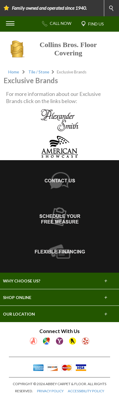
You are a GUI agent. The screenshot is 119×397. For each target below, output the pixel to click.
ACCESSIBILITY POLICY (86, 391)
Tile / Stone (38, 72)
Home (13, 72)
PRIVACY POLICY (50, 391)
